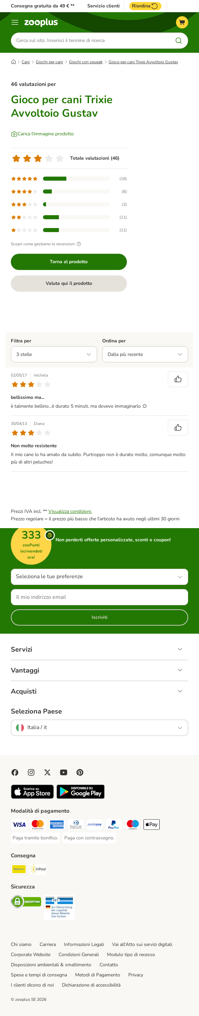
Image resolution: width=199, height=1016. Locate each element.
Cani (26, 62)
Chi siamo (21, 944)
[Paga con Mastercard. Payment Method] (38, 825)
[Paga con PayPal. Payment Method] (114, 825)
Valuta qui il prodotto (69, 283)
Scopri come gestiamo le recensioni (47, 244)
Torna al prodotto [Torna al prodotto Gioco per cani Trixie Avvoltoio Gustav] (69, 261)
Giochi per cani (49, 62)
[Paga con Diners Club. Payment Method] (76, 825)
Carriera (48, 944)
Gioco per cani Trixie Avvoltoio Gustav (143, 62)
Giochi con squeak (86, 62)
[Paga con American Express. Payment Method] (57, 825)
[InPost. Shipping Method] (38, 870)
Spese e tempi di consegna (39, 975)
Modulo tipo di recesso (131, 954)
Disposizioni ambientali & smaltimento (51, 965)
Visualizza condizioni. (70, 511)
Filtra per (21, 341)
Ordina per (114, 341)
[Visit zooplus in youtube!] (64, 772)
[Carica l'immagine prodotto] (42, 134)
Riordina (145, 6)
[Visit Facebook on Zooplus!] (15, 772)
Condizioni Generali (79, 954)
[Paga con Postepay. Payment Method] (95, 825)
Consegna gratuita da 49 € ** (42, 6)
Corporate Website (30, 954)
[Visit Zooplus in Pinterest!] (80, 772)
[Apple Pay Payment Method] (151, 825)
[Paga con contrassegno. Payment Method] (89, 838)
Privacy (135, 975)
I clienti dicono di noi (32, 985)
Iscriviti (100, 617)
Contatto (109, 965)
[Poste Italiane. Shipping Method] (19, 870)
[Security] (26, 903)
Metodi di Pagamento (97, 975)
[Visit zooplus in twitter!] (47, 772)
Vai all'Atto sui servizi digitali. (142, 944)
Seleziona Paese (36, 711)
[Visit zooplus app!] (32, 797)
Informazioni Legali (84, 944)
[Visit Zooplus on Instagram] (31, 772)
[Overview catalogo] (15, 22)
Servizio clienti (103, 6)
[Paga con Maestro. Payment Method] (133, 825)
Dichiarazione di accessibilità (91, 985)
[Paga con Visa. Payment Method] (19, 825)
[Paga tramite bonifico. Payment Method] (35, 838)
